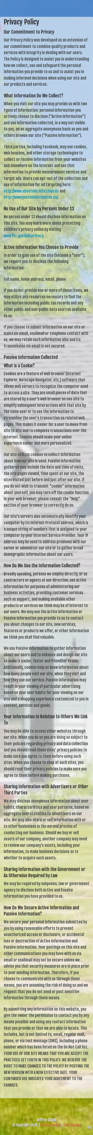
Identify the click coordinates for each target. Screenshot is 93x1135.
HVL (89, 1127)
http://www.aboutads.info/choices (31, 191)
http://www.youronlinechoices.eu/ (31, 197)
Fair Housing (72, 1125)
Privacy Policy (51, 1125)
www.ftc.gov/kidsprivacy (23, 235)
